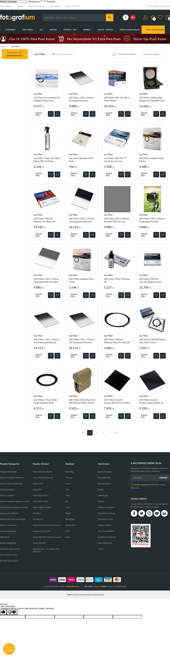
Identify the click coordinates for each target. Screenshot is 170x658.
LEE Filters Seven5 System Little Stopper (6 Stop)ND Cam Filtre (151, 401)
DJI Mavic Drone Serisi (10, 549)
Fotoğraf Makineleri (8, 471)
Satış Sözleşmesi (105, 543)
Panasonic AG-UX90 (41, 531)
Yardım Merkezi (104, 525)
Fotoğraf (10, 29)
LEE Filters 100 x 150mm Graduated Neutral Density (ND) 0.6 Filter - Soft (81, 99)
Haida (68, 513)
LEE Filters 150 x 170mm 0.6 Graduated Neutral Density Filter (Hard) (81, 220)
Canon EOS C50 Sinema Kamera (47, 525)
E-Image (68, 477)
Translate (47, 1)
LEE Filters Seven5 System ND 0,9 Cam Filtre (117, 401)
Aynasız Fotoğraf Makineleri (12, 477)
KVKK (100, 549)
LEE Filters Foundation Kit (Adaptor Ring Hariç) (47, 99)
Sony (67, 489)
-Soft (69, 594)
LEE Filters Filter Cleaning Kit (117, 280)
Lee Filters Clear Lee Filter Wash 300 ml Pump (47, 159)
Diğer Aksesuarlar (130, 29)
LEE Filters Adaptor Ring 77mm (81, 280)
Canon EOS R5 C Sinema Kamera (47, 537)
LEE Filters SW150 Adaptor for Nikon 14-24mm (45, 220)
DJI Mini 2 (37, 513)
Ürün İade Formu (105, 519)
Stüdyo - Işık (70, 29)
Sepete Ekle (39, 114)
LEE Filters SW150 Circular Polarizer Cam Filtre (150, 280)
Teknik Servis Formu (106, 513)
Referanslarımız (104, 483)
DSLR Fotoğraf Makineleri (11, 483)
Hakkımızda (103, 495)
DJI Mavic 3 (38, 519)
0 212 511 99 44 (72, 6)
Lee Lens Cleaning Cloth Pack (81, 159)
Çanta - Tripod (105, 29)
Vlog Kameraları (7, 489)
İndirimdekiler (6, 6)
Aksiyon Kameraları (8, 525)
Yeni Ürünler (55, 6)
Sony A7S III (38, 483)
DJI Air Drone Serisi (8, 555)
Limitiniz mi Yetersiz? (107, 537)
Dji (66, 501)
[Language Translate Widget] (14, 1)
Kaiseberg (69, 471)
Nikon (68, 495)
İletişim (20, 6)
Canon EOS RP (39, 543)
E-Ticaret (76, 594)
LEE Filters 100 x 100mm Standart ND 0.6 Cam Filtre (116, 220)
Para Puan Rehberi (106, 531)
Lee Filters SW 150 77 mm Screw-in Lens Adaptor (115, 159)
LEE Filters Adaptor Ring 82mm (151, 159)
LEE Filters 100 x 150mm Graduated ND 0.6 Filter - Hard (47, 280)
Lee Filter (38, 94)
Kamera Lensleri (7, 495)
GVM (67, 531)
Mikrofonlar (5, 537)
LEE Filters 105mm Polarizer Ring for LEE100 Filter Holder (117, 341)
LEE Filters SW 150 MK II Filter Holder (117, 99)
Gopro (68, 507)
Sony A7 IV (37, 489)
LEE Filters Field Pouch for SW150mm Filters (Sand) (82, 401)
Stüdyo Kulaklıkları (8, 543)
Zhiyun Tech (70, 525)
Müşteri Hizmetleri (36, 6)
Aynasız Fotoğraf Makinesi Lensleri (15, 501)
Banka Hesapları (105, 471)
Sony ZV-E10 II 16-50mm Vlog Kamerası (46, 550)
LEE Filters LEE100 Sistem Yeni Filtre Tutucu (152, 341)
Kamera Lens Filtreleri (9, 513)
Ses (41, 29)
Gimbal (87, 29)
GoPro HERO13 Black (42, 507)
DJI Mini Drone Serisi (9, 561)
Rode (67, 537)
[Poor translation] (12, 612)
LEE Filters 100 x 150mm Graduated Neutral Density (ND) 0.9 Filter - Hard (152, 220)
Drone (53, 29)
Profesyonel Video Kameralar (12, 519)
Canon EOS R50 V (40, 495)
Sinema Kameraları (8, 531)
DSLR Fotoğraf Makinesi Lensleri (14, 507)
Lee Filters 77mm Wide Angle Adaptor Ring (45, 401)
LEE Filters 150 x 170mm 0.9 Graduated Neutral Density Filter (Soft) (81, 341)
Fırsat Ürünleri (9, 649)
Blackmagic (70, 519)
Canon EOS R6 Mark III (43, 477)
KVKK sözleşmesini (143, 484)
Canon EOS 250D (40, 501)
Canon (68, 483)
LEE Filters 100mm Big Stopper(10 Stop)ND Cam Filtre (152, 99)
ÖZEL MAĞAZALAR (155, 29)
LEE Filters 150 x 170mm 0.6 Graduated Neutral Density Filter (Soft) (46, 341)
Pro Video (27, 29)
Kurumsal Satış (104, 477)
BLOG (100, 489)
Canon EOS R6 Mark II (42, 471)
